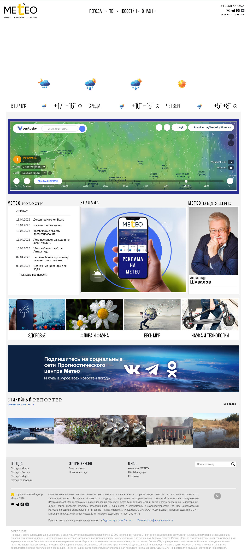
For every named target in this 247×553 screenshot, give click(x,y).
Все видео (230, 404)
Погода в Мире (19, 476)
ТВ (111, 11)
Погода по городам (22, 480)
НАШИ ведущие (137, 472)
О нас (146, 11)
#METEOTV (14, 404)
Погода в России (20, 472)
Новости (127, 11)
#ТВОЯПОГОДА (232, 6)
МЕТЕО (25, 203)
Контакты (133, 476)
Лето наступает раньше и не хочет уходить (51, 241)
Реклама (89, 202)
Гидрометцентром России (117, 520)
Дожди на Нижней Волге (48, 219)
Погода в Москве (20, 468)
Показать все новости (33, 274)
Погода (95, 11)
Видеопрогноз (77, 468)
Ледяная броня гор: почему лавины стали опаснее (50, 259)
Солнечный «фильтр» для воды (50, 267)
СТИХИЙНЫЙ (35, 400)
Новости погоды (78, 472)
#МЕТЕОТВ (27, 404)
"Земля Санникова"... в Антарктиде (48, 250)
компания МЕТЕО (138, 468)
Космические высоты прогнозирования (46, 232)
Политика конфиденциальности (155, 520)
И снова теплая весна (47, 225)
